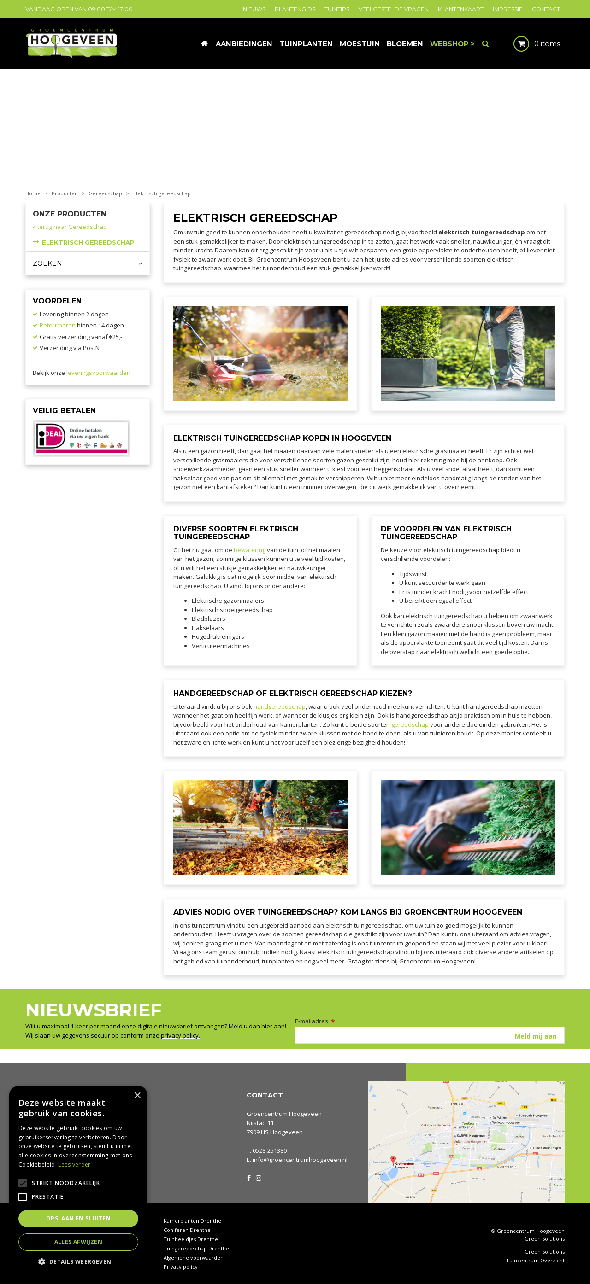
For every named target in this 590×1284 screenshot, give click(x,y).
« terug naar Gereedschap (70, 226)
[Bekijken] (529, 43)
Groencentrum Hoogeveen (284, 1113)
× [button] (137, 1095)
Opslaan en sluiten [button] (78, 1218)
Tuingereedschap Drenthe (196, 1248)
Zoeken (47, 263)
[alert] (78, 1180)
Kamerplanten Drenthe (192, 1220)
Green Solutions (545, 1238)
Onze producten (69, 214)
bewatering (250, 550)
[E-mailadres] (430, 1035)
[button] (78, 1261)
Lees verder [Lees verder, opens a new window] (74, 1164)
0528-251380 (270, 1150)
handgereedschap (280, 706)
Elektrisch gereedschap (88, 242)
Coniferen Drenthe (187, 1229)
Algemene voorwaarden (194, 1257)
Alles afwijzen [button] (78, 1242)
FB (249, 1177)
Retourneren (58, 325)
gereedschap (410, 724)
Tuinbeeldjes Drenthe (191, 1239)
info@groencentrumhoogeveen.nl (300, 1160)
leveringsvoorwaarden (98, 372)
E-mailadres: (315, 1021)
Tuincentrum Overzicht (535, 1260)
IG (258, 1177)
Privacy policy (181, 1266)
